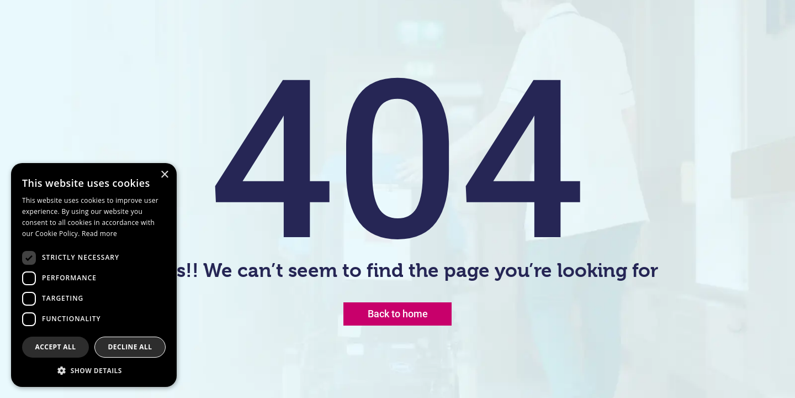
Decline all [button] (130, 347)
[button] (94, 370)
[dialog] (94, 275)
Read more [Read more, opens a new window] (99, 233)
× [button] (164, 175)
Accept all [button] (55, 347)
